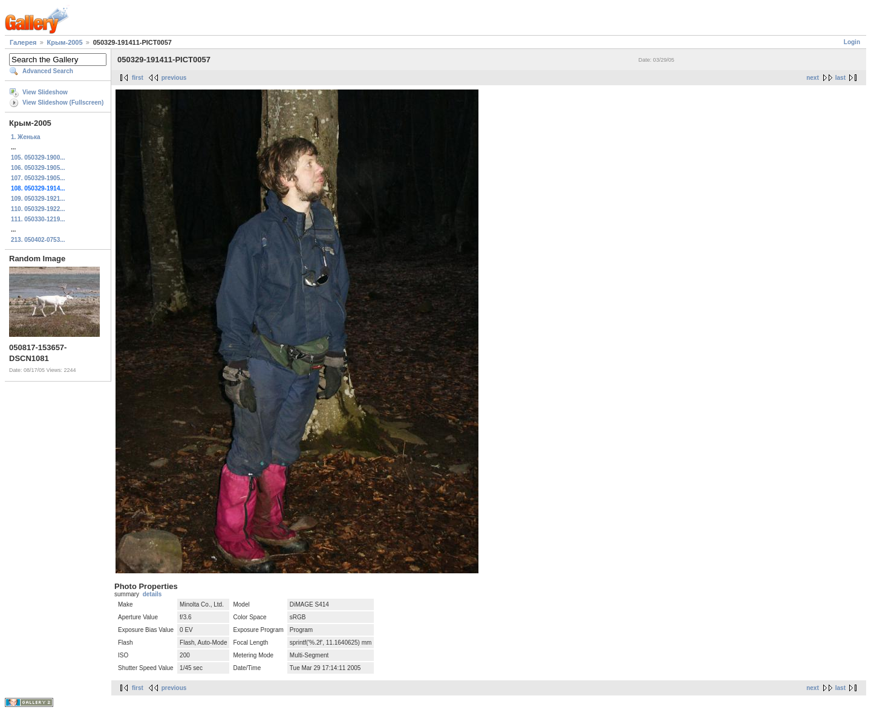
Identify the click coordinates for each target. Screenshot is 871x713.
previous (174, 77)
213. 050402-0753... (38, 239)
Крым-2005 (65, 42)
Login (852, 42)
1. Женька (25, 137)
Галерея (23, 42)
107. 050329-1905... (38, 178)
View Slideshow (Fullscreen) (62, 102)
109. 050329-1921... (38, 198)
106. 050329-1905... (38, 167)
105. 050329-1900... (38, 157)
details (152, 594)
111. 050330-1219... (38, 219)
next (812, 77)
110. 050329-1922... (38, 209)
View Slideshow (45, 92)
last (840, 77)
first (137, 77)
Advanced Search (47, 71)
